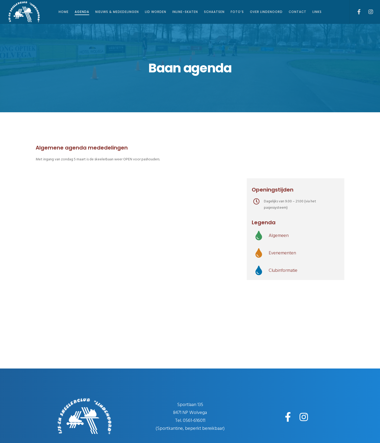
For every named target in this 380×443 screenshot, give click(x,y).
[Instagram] (367, 12)
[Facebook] (356, 12)
